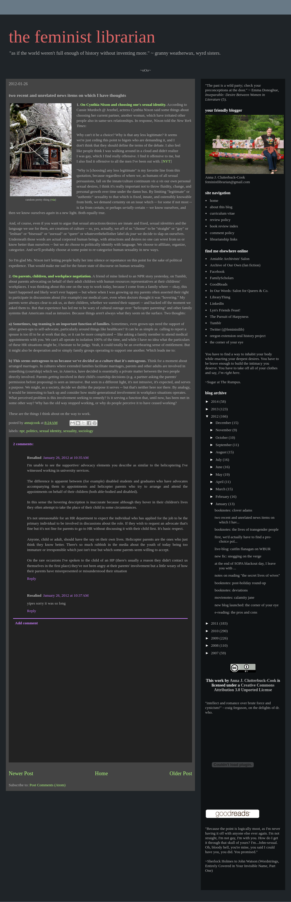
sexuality (70, 431)
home (214, 200)
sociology (86, 431)
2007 (215, 653)
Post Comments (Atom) (48, 785)
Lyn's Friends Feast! (225, 310)
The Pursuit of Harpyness (229, 316)
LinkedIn (217, 303)
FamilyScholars (222, 278)
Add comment (26, 623)
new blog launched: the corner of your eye (246, 605)
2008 (215, 645)
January (222, 504)
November (224, 430)
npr (21, 431)
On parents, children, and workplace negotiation (52, 276)
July (219, 459)
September (224, 445)
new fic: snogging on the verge (237, 556)
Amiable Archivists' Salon (229, 258)
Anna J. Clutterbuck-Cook (253, 680)
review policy (220, 220)
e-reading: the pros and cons (235, 612)
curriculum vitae (222, 213)
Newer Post (21, 773)
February (223, 496)
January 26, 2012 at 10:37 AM (66, 595)
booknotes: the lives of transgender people (246, 529)
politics (32, 431)
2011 (215, 623)
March (221, 489)
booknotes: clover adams (233, 510)
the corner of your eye (226, 342)
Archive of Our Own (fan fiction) (235, 265)
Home (101, 773)
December (224, 422)
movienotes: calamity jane (234, 597)
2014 (215, 401)
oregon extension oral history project (237, 336)
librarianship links (223, 239)
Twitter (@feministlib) (227, 329)
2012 (215, 416)
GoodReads (219, 284)
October (222, 437)
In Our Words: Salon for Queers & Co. (239, 290)
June (219, 467)
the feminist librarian (82, 36)
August (222, 452)
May (219, 474)
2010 (215, 631)
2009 (215, 638)
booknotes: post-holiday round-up (240, 583)
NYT (167, 161)
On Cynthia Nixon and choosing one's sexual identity (122, 104)
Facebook (217, 271)
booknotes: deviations (231, 590)
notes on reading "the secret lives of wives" (247, 575)
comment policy (222, 233)
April (220, 481)
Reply (31, 578)
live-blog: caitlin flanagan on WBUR (242, 549)
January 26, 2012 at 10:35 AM (66, 457)
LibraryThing (220, 297)
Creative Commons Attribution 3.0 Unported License (244, 687)
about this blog (221, 207)
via (53, 199)
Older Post (181, 773)
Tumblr (215, 323)
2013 (215, 409)
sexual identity (50, 431)
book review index (224, 226)
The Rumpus (230, 382)
